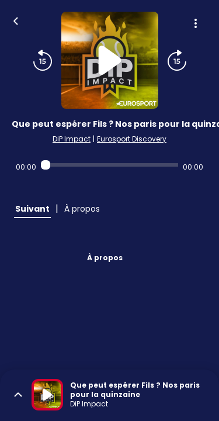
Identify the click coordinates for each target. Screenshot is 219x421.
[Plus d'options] (195, 23)
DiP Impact (72, 139)
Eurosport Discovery (131, 139)
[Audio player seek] (109, 165)
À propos (105, 258)
